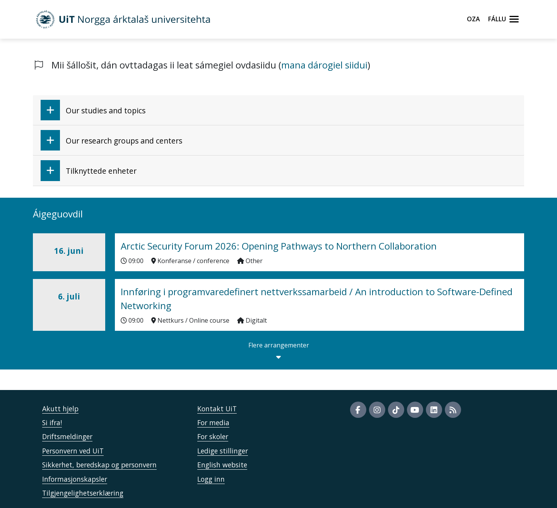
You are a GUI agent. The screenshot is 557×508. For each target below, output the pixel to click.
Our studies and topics (93, 110)
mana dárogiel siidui (324, 64)
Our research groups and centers (111, 140)
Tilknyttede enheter (89, 170)
